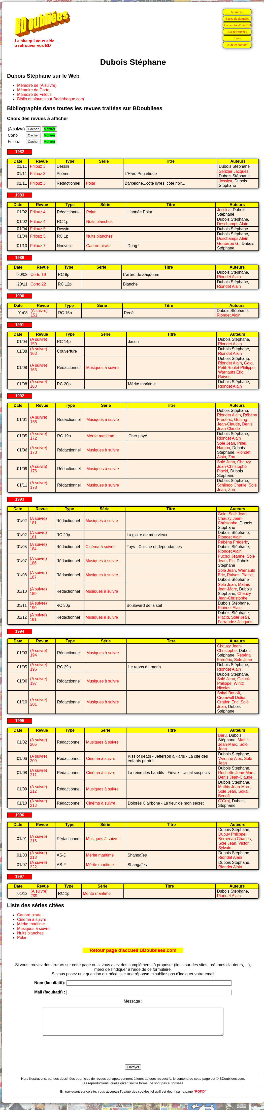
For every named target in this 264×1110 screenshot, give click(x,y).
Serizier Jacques (233, 171)
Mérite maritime (100, 436)
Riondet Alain (229, 277)
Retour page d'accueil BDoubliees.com (133, 950)
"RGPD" (200, 1097)
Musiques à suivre (102, 367)
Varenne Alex (230, 758)
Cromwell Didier (231, 697)
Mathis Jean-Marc (234, 586)
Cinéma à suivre (100, 547)
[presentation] (133, 1056)
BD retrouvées (237, 32)
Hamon (223, 448)
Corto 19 (38, 274)
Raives (224, 377)
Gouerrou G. (228, 243)
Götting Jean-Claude (232, 421)
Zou (231, 457)
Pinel (241, 443)
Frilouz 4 (37, 212)
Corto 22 (38, 284)
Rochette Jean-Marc (236, 773)
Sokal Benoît (228, 693)
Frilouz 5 (37, 229)
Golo (248, 363)
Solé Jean (226, 443)
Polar (90, 183)
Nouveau (237, 12)
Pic (231, 561)
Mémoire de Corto (33, 90)
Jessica (225, 181)
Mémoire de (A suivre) (37, 85)
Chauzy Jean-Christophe (234, 464)
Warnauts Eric (230, 372)
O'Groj (224, 801)
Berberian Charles (234, 839)
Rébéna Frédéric (233, 542)
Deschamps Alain (232, 224)
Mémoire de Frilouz (34, 94)
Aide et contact (237, 45)
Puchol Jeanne (231, 556)
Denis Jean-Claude (235, 426)
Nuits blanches (99, 221)
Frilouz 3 (37, 166)
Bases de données (237, 18)
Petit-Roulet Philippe (236, 367)
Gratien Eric (227, 702)
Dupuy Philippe (231, 834)
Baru (222, 735)
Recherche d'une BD (237, 25)
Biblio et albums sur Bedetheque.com (50, 99)
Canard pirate (98, 246)
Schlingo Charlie (232, 485)
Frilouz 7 (37, 246)
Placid (222, 471)
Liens (237, 38)
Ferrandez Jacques (235, 622)
